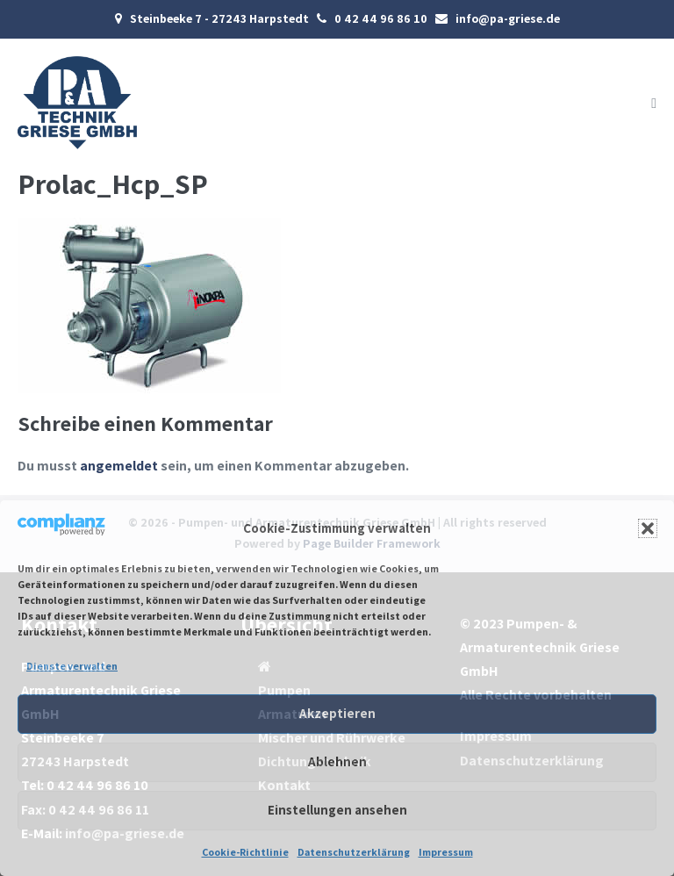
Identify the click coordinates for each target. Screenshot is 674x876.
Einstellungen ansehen (337, 809)
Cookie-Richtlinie (245, 851)
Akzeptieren (337, 713)
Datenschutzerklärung (354, 851)
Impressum (446, 851)
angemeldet (119, 465)
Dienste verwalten (72, 665)
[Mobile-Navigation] (653, 104)
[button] (647, 528)
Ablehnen (337, 761)
